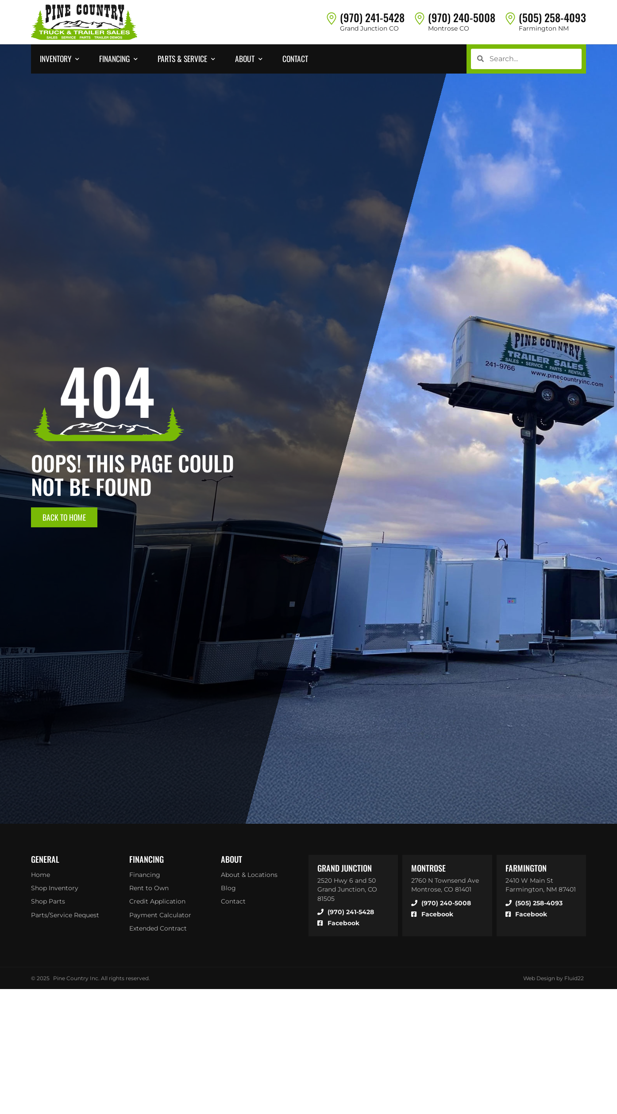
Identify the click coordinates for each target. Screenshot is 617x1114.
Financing (144, 875)
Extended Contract (158, 928)
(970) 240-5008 (461, 17)
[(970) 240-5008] (419, 18)
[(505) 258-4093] (510, 18)
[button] (60, 59)
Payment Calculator (160, 915)
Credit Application (157, 902)
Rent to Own (149, 888)
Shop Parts (48, 902)
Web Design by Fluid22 (553, 978)
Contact (233, 902)
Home (40, 875)
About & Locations (249, 875)
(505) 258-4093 (552, 17)
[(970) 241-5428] (331, 18)
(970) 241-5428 (372, 17)
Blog (228, 888)
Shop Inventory (54, 888)
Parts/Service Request (65, 915)
